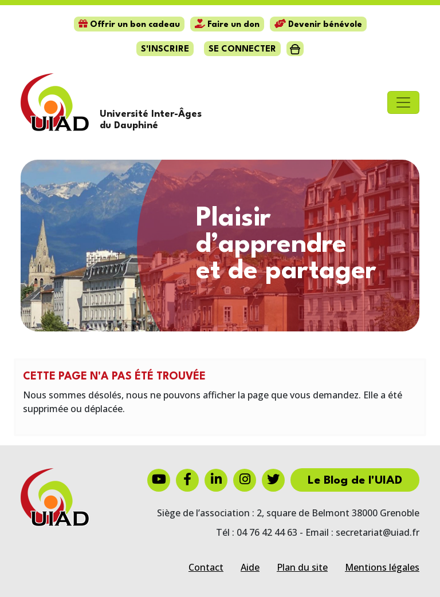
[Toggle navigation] (403, 102)
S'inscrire (165, 49)
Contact (205, 567)
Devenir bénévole (318, 25)
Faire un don (227, 25)
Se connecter (242, 49)
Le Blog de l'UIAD (355, 481)
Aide (250, 567)
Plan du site (302, 567)
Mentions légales (382, 567)
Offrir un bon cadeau (129, 25)
